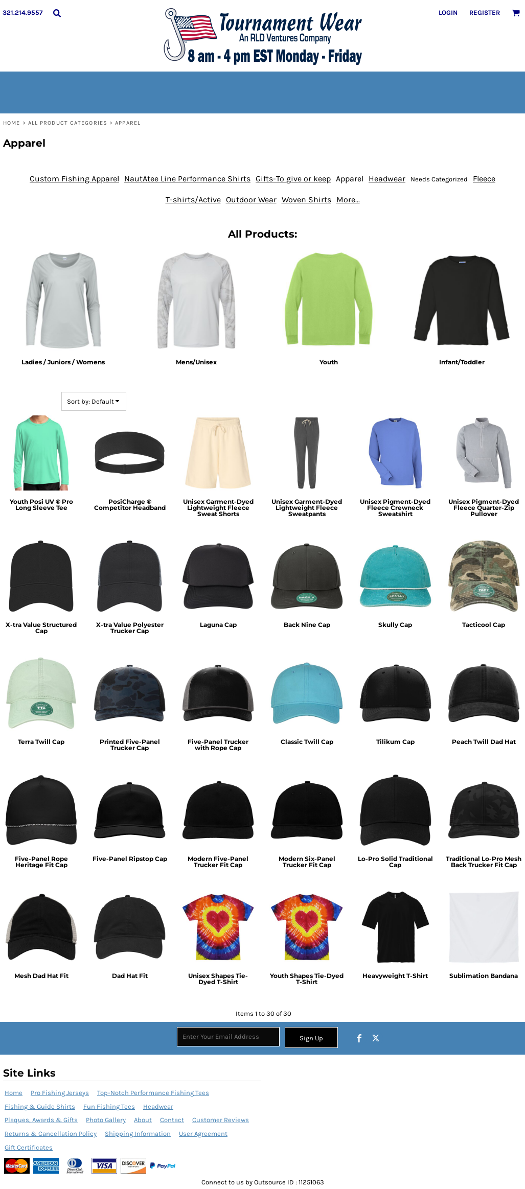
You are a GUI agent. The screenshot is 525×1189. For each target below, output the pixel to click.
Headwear (387, 178)
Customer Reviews (220, 1120)
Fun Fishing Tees (109, 1106)
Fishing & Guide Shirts (40, 1106)
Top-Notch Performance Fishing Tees (153, 1093)
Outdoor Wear (251, 199)
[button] (57, 13)
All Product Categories (67, 123)
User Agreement (203, 1133)
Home (11, 123)
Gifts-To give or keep (293, 178)
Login (448, 12)
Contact (172, 1120)
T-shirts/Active (193, 199)
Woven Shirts (306, 199)
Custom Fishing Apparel (74, 178)
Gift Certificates (29, 1147)
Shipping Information (138, 1133)
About (143, 1120)
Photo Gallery (106, 1120)
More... (348, 199)
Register (484, 12)
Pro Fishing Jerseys (60, 1093)
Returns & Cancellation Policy (51, 1133)
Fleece (484, 178)
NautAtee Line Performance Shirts (187, 178)
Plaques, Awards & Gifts (41, 1120)
